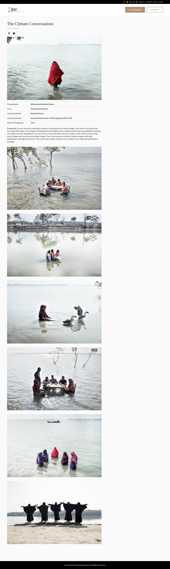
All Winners (135, 10)
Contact (149, 2)
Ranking (155, 10)
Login (161, 2)
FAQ (155, 2)
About (141, 2)
